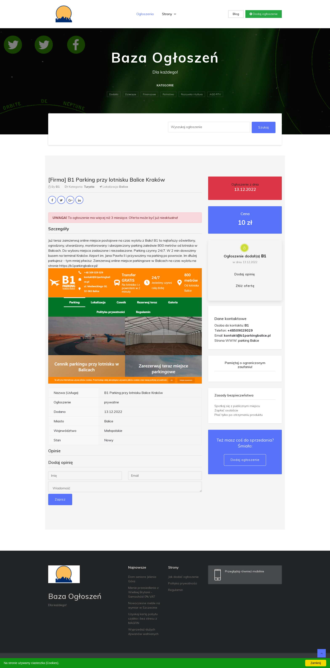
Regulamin (175, 590)
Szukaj (263, 127)
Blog (236, 14)
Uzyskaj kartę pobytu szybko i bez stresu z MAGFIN (143, 618)
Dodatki (113, 94)
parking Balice (248, 340)
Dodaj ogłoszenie (264, 14)
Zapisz (60, 499)
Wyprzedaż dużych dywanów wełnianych (143, 632)
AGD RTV (215, 94)
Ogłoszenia (145, 14)
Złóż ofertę (245, 286)
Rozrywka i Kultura (192, 94)
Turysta (89, 187)
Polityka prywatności (182, 583)
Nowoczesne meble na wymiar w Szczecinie (144, 605)
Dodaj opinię (244, 274)
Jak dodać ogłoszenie (183, 577)
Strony (169, 14)
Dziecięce (130, 94)
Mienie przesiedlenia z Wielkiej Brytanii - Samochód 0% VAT (143, 592)
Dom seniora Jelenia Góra (142, 579)
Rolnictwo (168, 94)
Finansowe (149, 94)
